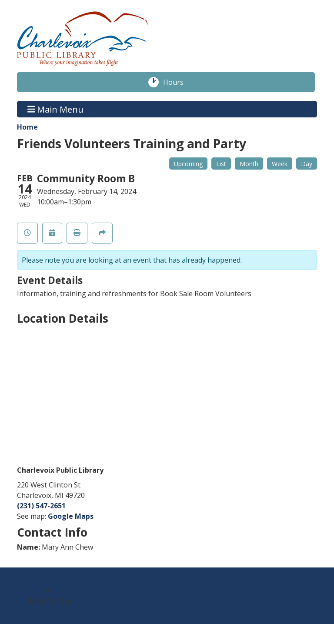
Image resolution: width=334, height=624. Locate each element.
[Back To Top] (48, 596)
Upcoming (188, 164)
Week (279, 164)
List (221, 164)
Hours (177, 82)
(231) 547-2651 (41, 506)
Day (306, 164)
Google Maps (71, 516)
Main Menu (55, 109)
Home (27, 127)
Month (249, 164)
